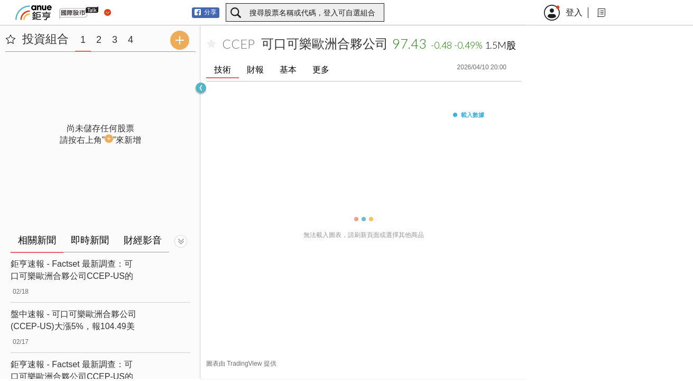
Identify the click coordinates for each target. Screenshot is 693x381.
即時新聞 (90, 240)
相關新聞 (37, 240)
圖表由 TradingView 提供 (241, 363)
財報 (255, 69)
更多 (320, 69)
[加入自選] (211, 44)
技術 (222, 69)
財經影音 (143, 240)
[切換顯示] (180, 241)
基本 (288, 69)
